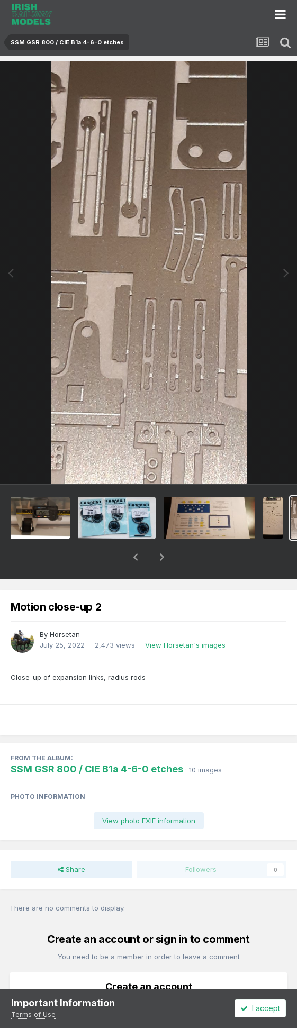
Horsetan (65, 607)
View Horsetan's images (185, 617)
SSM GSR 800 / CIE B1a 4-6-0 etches (97, 741)
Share (71, 842)
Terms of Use (33, 1014)
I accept (260, 1008)
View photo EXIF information (148, 793)
